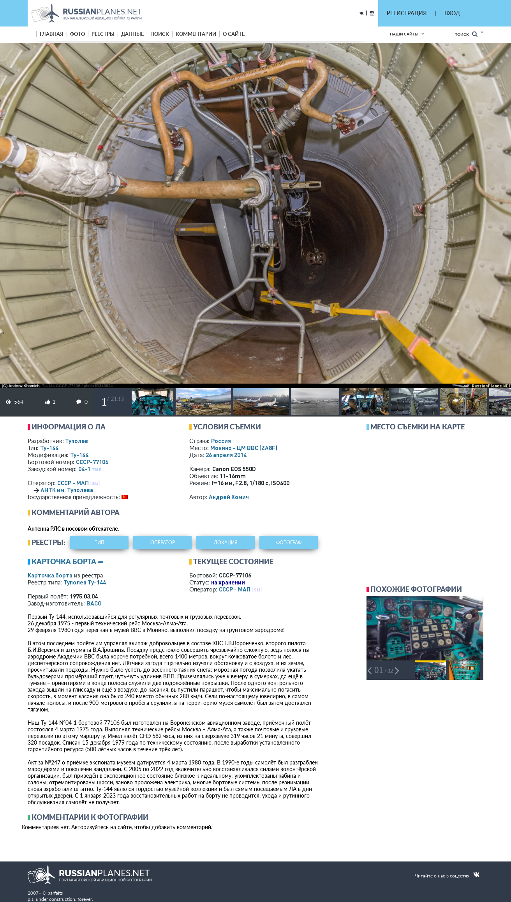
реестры (103, 34)
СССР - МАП (73, 482)
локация (226, 542)
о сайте (234, 34)
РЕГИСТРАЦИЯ (406, 13)
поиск (159, 34)
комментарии (196, 34)
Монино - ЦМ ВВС (243, 447)
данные (132, 34)
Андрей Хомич (229, 496)
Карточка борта (50, 575)
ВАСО (94, 603)
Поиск (466, 34)
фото (77, 34)
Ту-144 (49, 447)
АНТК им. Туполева (67, 489)
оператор (162, 542)
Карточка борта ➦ (68, 561)
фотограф (288, 542)
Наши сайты (404, 34)
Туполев (76, 440)
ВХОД (452, 13)
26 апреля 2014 (226, 454)
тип (97, 468)
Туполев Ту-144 (84, 582)
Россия (221, 440)
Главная (51, 34)
